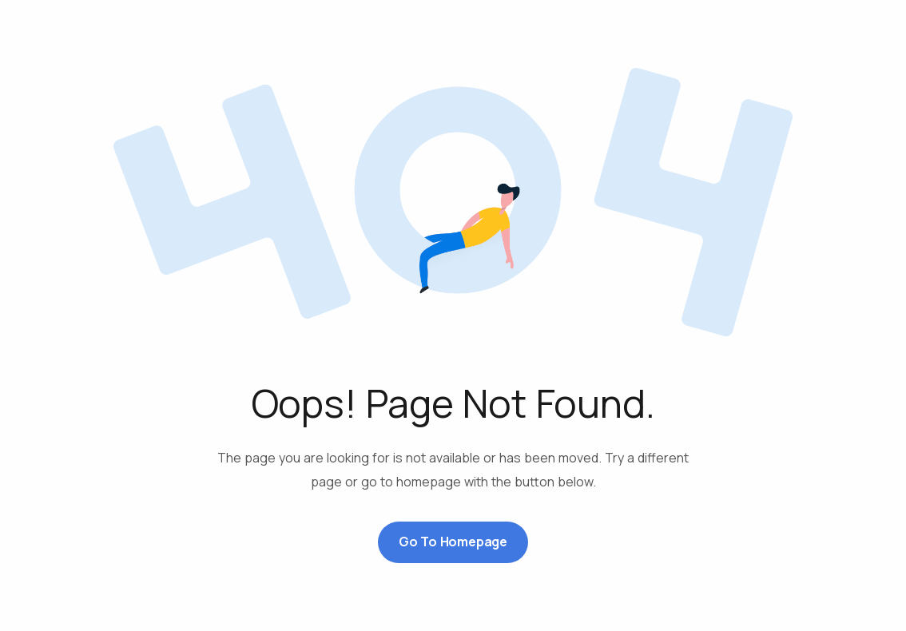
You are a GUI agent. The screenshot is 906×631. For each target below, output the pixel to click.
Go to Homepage (453, 541)
